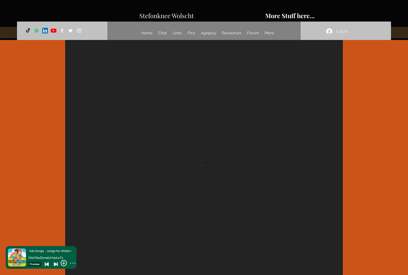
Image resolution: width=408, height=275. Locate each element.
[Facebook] (62, 30)
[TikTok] (28, 30)
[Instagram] (79, 30)
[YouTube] (53, 30)
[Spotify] (36, 30)
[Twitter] (70, 30)
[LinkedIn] (45, 30)
